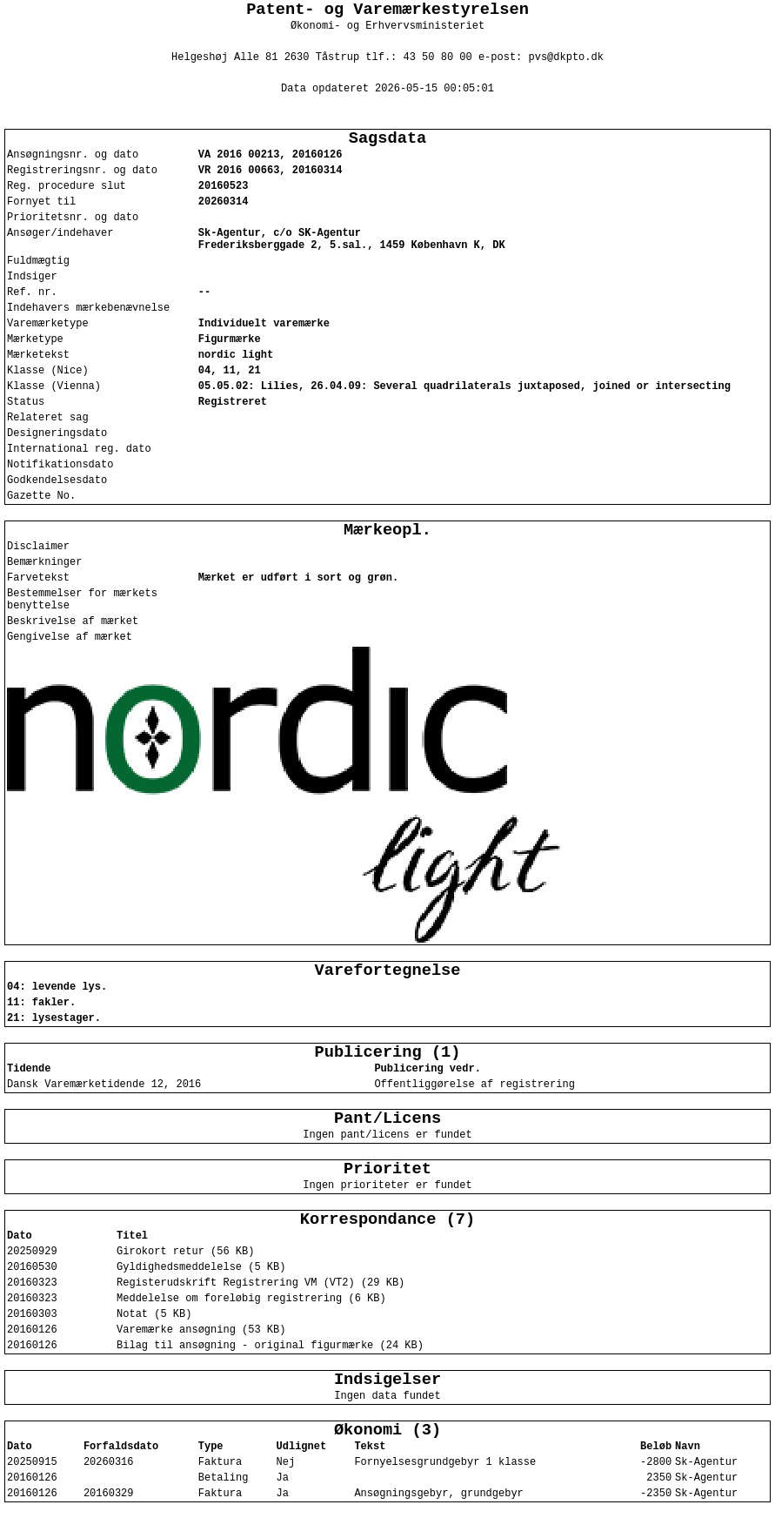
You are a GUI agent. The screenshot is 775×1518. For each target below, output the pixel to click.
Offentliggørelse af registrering (474, 1084)
